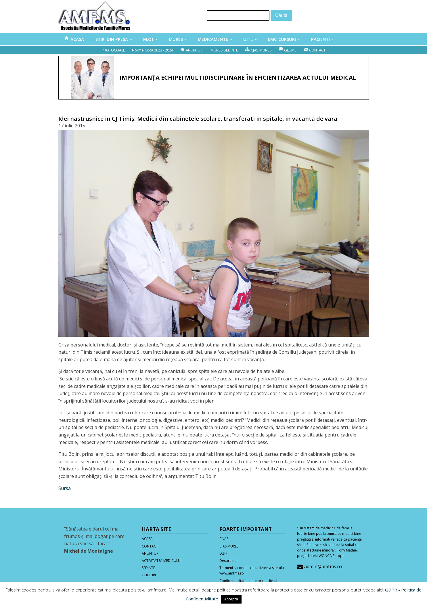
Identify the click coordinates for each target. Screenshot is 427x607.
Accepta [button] (231, 599)
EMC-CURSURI (282, 39)
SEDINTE (148, 567)
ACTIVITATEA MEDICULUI (161, 560)
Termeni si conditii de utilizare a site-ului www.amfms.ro (252, 570)
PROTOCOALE (113, 50)
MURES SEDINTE (224, 50)
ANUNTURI (150, 553)
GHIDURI (149, 574)
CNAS (223, 538)
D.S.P (223, 553)
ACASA (147, 538)
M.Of (148, 39)
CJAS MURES (228, 546)
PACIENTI (320, 39)
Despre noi (228, 560)
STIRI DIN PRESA (111, 39)
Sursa (64, 488)
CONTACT (150, 546)
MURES (176, 39)
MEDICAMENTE (213, 39)
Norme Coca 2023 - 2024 (152, 50)
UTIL (248, 39)
